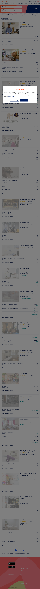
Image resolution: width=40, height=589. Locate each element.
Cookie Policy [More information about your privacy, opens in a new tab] (11, 96)
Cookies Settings (14, 100)
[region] (20, 94)
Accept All (23, 100)
